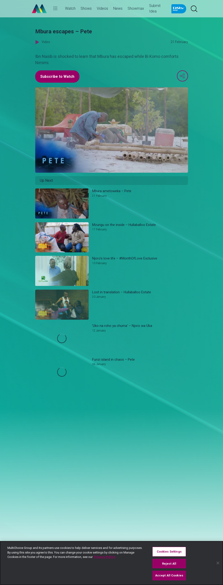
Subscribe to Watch (57, 76)
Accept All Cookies (169, 575)
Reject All (169, 563)
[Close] (218, 563)
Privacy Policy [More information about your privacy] (104, 557)
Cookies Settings (169, 551)
